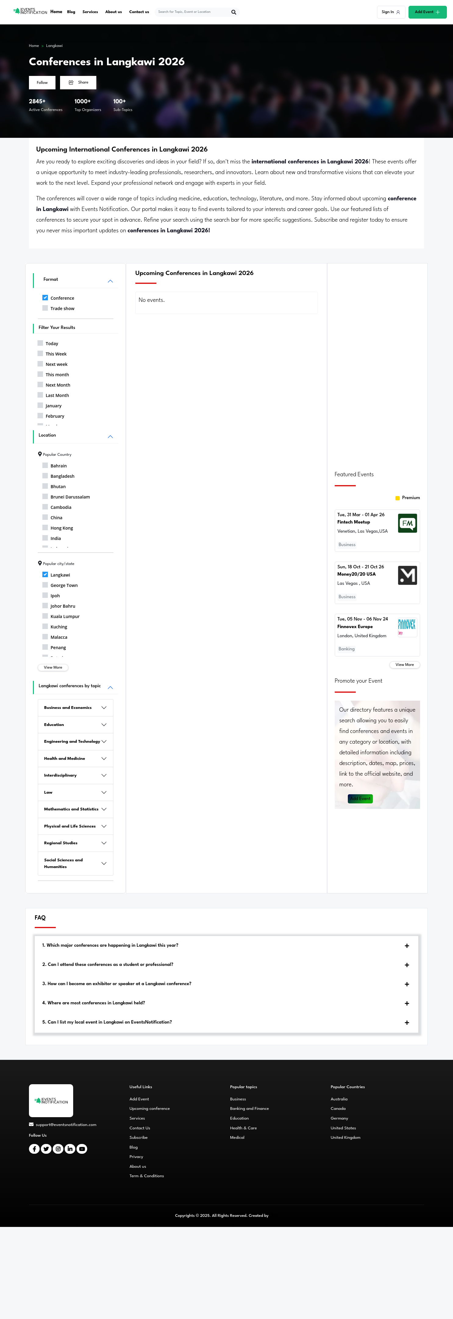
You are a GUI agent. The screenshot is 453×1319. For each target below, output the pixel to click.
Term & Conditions (147, 1176)
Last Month (53, 394)
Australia (339, 1099)
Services (90, 12)
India (51, 537)
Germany (339, 1118)
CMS (273, 1216)
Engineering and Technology (72, 741)
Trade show (58, 307)
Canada (338, 1108)
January (49, 405)
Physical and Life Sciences (70, 826)
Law (48, 792)
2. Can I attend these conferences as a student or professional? (107, 965)
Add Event (360, 796)
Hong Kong (57, 527)
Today (47, 342)
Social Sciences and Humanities (63, 863)
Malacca (54, 636)
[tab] (226, 946)
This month (53, 373)
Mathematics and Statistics (71, 809)
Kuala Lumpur (61, 615)
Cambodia (56, 506)
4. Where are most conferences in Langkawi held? (93, 1003)
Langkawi (54, 46)
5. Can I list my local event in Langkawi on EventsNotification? (107, 1022)
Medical (237, 1137)
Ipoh (51, 595)
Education (54, 725)
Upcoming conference (150, 1108)
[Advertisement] (377, 363)
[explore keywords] (193, 12)
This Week (52, 353)
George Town (60, 584)
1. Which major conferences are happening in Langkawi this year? (110, 945)
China (52, 516)
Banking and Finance (249, 1108)
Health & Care (243, 1128)
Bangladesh (58, 475)
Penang (54, 646)
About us (113, 12)
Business (238, 1099)
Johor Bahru (58, 605)
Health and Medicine (64, 758)
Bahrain (54, 465)
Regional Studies (60, 843)
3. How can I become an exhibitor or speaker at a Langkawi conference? (116, 984)
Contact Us (140, 1128)
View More (53, 668)
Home (56, 12)
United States (343, 1128)
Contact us (139, 12)
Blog (71, 12)
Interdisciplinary (60, 775)
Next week (52, 363)
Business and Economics (68, 708)
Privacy (136, 1157)
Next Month (53, 384)
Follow (42, 83)
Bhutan (54, 485)
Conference (58, 297)
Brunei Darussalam (66, 496)
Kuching (54, 626)
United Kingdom (346, 1137)
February (50, 415)
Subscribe (139, 1137)
